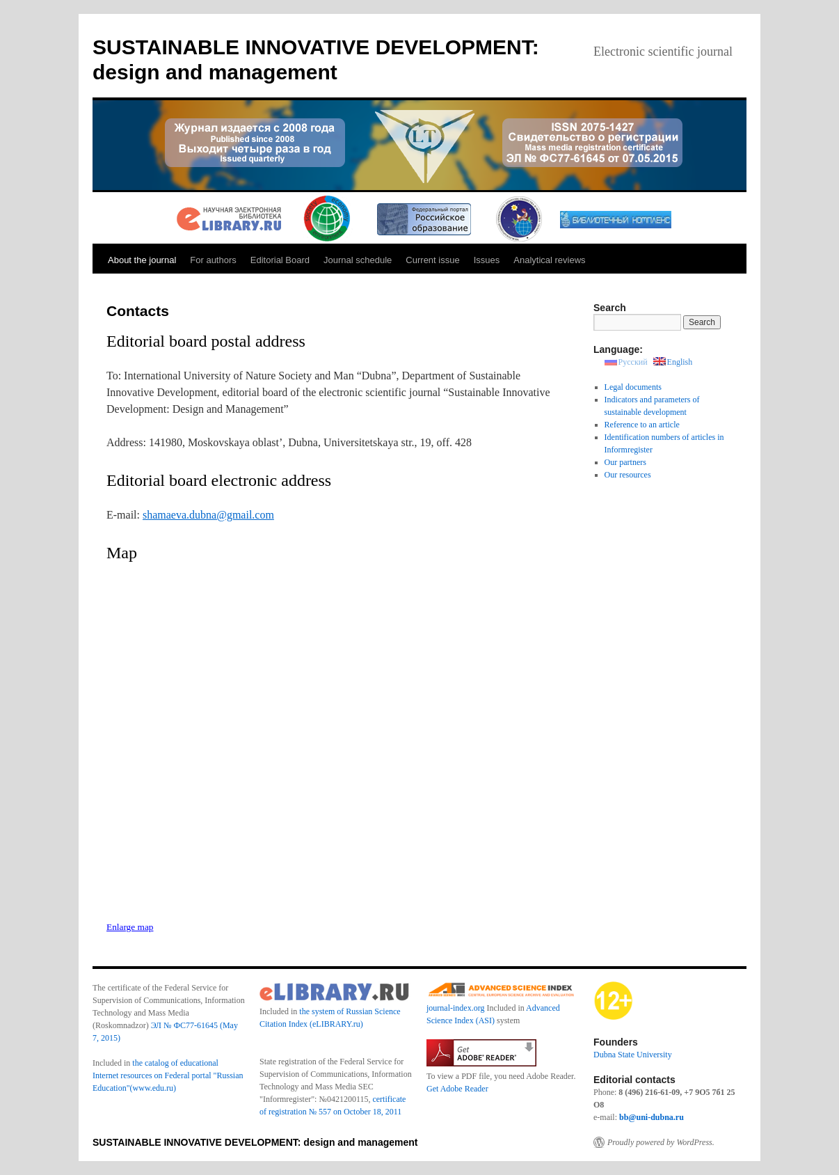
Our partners (625, 462)
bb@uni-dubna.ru (651, 1117)
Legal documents (633, 387)
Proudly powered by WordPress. (660, 1142)
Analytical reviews (549, 260)
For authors (213, 260)
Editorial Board (280, 260)
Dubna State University (632, 1054)
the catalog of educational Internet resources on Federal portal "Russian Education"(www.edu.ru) (168, 1075)
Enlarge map (129, 927)
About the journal (142, 260)
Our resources (628, 475)
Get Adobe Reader (457, 1089)
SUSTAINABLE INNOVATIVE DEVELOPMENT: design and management (255, 1142)
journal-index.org (455, 1008)
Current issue (432, 260)
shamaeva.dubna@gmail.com (208, 515)
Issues (487, 260)
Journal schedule (357, 260)
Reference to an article (642, 424)
